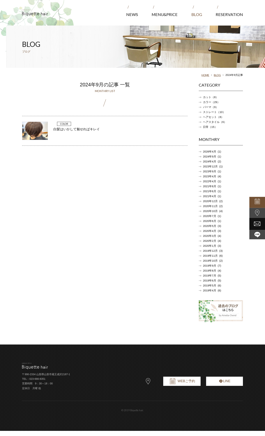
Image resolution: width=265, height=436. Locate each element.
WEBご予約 (182, 386)
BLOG (217, 75)
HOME (205, 75)
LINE (224, 385)
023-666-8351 (37, 384)
